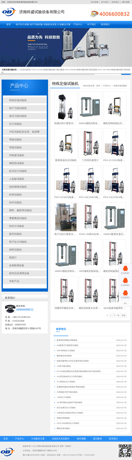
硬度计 (13, 257)
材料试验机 (15, 249)
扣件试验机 (15, 202)
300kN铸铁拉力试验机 (66, 350)
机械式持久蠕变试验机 (66, 123)
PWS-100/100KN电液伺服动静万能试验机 (100, 197)
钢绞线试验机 (16, 163)
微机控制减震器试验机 (115, 271)
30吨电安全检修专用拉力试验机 (70, 413)
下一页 (116, 315)
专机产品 (14, 281)
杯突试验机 (15, 194)
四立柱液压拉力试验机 (66, 408)
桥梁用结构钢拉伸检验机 (67, 340)
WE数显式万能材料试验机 (68, 345)
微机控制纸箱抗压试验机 (116, 123)
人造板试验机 (16, 179)
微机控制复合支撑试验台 (92, 308)
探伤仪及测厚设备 (19, 273)
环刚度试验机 (16, 155)
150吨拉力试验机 (64, 397)
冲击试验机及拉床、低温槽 (24, 131)
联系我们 (115, 2)
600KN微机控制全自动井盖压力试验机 (99, 123)
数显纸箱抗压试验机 (66, 160)
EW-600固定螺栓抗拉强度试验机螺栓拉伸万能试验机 (79, 371)
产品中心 (77, 24)
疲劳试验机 (15, 234)
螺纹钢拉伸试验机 (64, 356)
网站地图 (126, 2)
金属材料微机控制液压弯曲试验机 (71, 387)
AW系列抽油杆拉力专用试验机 (69, 376)
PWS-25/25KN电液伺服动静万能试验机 (48, 70)
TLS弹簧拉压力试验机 (66, 382)
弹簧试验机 (15, 147)
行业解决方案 (64, 24)
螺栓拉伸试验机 (63, 428)
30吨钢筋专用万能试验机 (67, 392)
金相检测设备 (16, 265)
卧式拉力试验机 (18, 171)
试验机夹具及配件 (60, 439)
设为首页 (105, 2)
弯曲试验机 (15, 139)
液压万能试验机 (18, 116)
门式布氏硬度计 (25, 70)
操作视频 (81, 439)
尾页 (124, 315)
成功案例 (97, 439)
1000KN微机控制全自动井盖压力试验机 (75, 271)
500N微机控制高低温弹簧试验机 (95, 271)
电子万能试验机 (18, 108)
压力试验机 (15, 124)
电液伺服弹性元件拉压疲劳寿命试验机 (73, 361)
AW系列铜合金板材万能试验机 (69, 402)
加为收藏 (94, 2)
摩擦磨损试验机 (18, 218)
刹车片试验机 (16, 226)
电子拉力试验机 (18, 241)
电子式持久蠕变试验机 (66, 234)
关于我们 (91, 24)
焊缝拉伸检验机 (63, 418)
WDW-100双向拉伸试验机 (92, 234)
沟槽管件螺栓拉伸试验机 (67, 308)
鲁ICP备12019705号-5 (32, 455)
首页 (8, 24)
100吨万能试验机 (64, 366)
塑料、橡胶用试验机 (20, 210)
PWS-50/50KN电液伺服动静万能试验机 (81, 70)
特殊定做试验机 (18, 100)
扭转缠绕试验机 (18, 186)
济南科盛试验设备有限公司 (42, 12)
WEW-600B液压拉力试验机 (68, 423)
